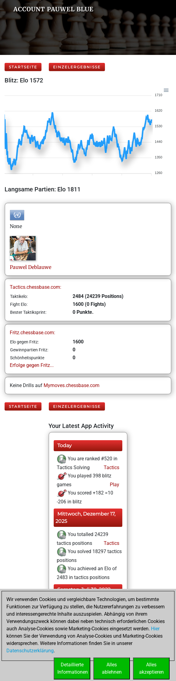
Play (114, 484)
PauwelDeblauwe (30, 267)
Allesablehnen (112, 668)
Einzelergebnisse (77, 67)
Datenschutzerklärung (30, 651)
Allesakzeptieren (151, 668)
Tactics (110, 467)
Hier (155, 629)
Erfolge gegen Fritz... (32, 365)
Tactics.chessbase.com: (35, 287)
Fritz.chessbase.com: (32, 332)
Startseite (23, 67)
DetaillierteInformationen (72, 668)
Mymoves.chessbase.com (71, 385)
